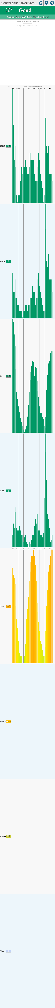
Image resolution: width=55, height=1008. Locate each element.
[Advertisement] (27, 55)
